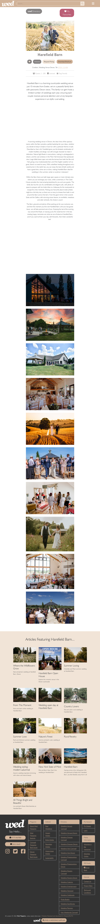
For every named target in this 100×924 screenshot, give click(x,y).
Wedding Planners (67, 908)
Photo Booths (65, 899)
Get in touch (15, 844)
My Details (87, 826)
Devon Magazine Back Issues (33, 854)
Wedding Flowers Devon (69, 878)
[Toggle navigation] (93, 3)
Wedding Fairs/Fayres (68, 904)
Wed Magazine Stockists (33, 835)
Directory (34, 11)
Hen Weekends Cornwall (69, 912)
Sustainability (49, 858)
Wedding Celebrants (67, 895)
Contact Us (87, 881)
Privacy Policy (88, 886)
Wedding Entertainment (68, 886)
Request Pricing (49, 62)
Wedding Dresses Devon (69, 844)
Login (85, 830)
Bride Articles (49, 840)
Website (37, 62)
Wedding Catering (67, 882)
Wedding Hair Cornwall (68, 849)
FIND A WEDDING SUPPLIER (54, 920)
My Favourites (67, 13)
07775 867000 (15, 838)
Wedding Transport (67, 891)
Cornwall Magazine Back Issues (33, 844)
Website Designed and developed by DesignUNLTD (57, 916)
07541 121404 (63, 67)
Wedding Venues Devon (69, 833)
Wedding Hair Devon (68, 853)
